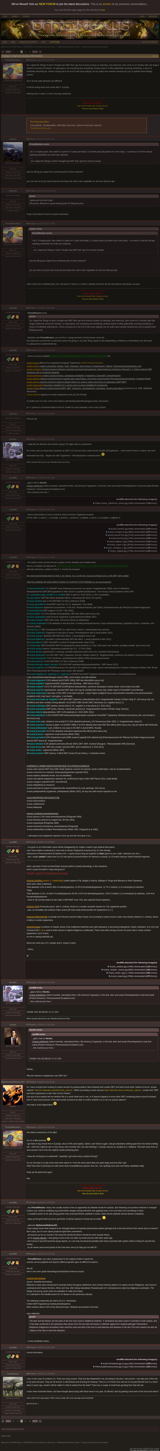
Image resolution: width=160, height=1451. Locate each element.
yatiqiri (13, 139)
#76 (27, 1127)
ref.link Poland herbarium (92, 363)
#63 (27, 191)
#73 (27, 982)
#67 (27, 413)
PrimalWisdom (13, 60)
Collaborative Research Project (68, 47)
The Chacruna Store (39, 122)
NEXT (35, 52)
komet (13, 1024)
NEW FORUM (47, 4)
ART (44, 42)
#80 (27, 1374)
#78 (27, 1254)
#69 (27, 477)
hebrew (13, 191)
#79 (27, 1347)
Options (155, 56)
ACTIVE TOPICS (149, 42)
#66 (27, 350)
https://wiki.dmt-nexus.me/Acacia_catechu (122, 1090)
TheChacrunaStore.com (40, 128)
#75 (27, 1082)
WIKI (13, 42)
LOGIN (142, 16)
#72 (27, 842)
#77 (27, 1202)
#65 (27, 308)
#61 (27, 60)
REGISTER (153, 16)
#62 (27, 139)
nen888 (13, 308)
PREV (8, 52)
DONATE (26, 16)
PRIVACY (14, 16)
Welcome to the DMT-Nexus (11, 47)
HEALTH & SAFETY (28, 42)
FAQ (5, 42)
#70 (27, 509)
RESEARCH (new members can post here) (39, 47)
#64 (27, 223)
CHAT (5, 16)
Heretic (13, 439)
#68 (27, 439)
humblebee (13, 1374)
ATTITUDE (54, 42)
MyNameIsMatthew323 (13, 1082)
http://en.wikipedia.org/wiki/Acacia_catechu (53, 1090)
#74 (27, 1024)
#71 (27, 557)
